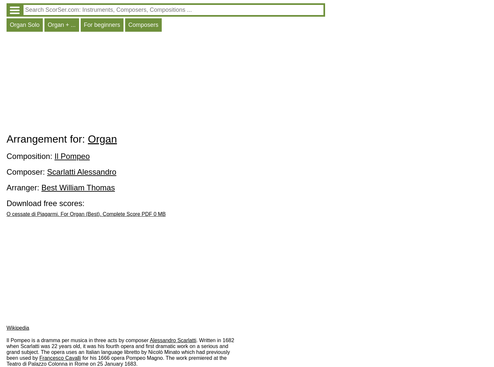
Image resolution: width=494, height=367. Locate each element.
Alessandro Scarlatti (173, 340)
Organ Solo (25, 25)
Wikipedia (18, 328)
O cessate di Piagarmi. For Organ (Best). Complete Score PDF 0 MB (86, 214)
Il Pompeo (72, 156)
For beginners (102, 25)
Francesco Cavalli (60, 358)
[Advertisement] (166, 84)
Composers (143, 25)
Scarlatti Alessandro (81, 171)
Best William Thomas (78, 187)
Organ (102, 139)
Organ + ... (62, 25)
